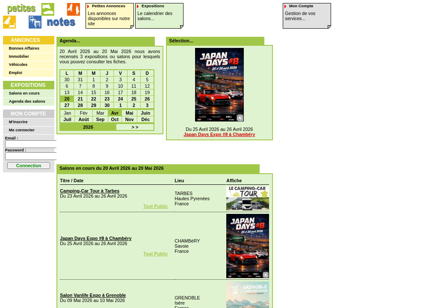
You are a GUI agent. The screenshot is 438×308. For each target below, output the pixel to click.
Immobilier (19, 56)
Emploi (15, 73)
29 (93, 105)
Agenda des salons (27, 101)
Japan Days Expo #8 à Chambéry (219, 134)
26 (147, 98)
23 (107, 98)
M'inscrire (18, 122)
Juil (67, 119)
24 (120, 98)
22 (93, 98)
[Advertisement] (162, 149)
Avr (114, 113)
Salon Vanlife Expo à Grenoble (93, 295)
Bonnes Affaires (24, 48)
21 (80, 98)
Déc (146, 119)
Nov (129, 119)
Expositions (28, 85)
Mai (129, 113)
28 (80, 105)
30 (107, 105)
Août (83, 119)
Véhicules (18, 64)
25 (133, 98)
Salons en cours (24, 93)
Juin (145, 113)
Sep (100, 119)
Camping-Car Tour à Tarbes (89, 190)
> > (135, 127)
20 (67, 98)
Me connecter (22, 130)
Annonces (25, 40)
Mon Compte (28, 114)
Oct (115, 119)
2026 (88, 127)
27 (67, 105)
